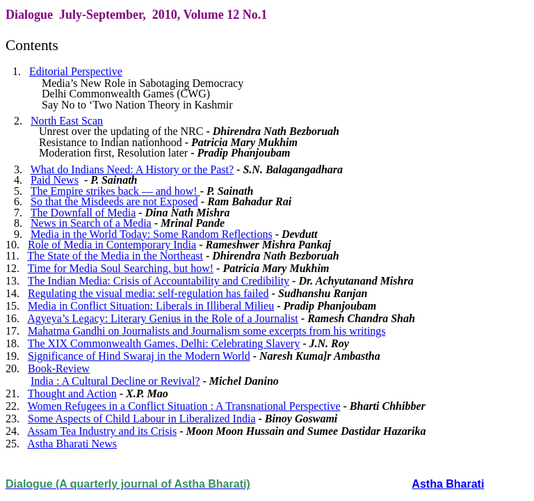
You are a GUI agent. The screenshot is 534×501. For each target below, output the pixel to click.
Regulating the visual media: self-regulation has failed (148, 293)
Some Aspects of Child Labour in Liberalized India (141, 418)
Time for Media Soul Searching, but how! (120, 268)
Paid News (55, 180)
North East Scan (67, 121)
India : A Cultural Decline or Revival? (115, 381)
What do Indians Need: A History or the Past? (132, 169)
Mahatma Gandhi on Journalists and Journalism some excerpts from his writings (207, 331)
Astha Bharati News (72, 444)
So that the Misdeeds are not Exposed (114, 201)
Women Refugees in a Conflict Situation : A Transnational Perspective (184, 406)
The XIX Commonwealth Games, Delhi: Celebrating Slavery (164, 343)
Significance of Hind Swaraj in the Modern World (139, 356)
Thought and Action (72, 393)
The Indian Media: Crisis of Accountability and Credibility (158, 281)
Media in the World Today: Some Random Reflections (152, 234)
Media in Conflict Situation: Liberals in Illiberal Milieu (151, 306)
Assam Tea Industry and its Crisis (102, 431)
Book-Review (59, 368)
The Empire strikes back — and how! (115, 191)
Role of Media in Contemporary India (112, 244)
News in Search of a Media (91, 223)
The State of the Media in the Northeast (115, 256)
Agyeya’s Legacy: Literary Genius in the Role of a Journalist (162, 318)
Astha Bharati (448, 484)
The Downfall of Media (83, 212)
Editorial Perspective (75, 71)
